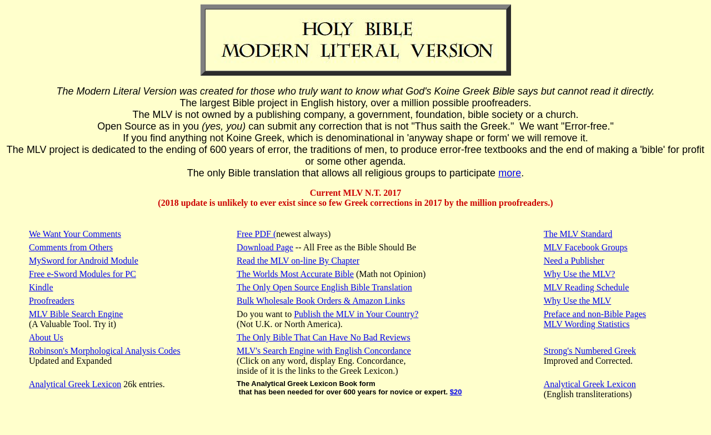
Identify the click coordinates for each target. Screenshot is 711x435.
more (509, 173)
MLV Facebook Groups (586, 247)
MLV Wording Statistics (587, 324)
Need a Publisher (574, 260)
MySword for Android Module (83, 260)
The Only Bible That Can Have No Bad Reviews (323, 337)
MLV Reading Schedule (586, 287)
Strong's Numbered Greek (590, 350)
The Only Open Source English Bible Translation (324, 287)
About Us (46, 337)
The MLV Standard (578, 234)
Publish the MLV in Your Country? (356, 314)
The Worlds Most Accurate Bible (295, 274)
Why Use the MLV (578, 300)
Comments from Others (71, 247)
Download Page (265, 247)
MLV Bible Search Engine (76, 314)
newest (288, 234)
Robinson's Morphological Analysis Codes (105, 350)
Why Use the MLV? (579, 274)
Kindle (41, 287)
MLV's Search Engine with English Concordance (324, 350)
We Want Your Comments (75, 234)
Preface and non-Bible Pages (595, 314)
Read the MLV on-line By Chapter (298, 260)
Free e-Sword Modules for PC (82, 274)
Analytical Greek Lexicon (75, 384)
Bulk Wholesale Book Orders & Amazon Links (321, 300)
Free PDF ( (256, 234)
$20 (456, 392)
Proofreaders (51, 300)
